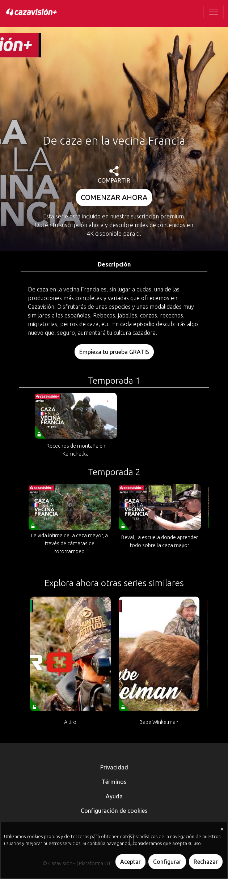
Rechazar (206, 861)
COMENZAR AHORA (114, 197)
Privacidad (114, 767)
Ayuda (114, 796)
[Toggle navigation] (213, 12)
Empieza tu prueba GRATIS (114, 352)
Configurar (167, 861)
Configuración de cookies (114, 810)
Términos (114, 781)
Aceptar (130, 861)
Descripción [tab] (114, 264)
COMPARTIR (114, 175)
